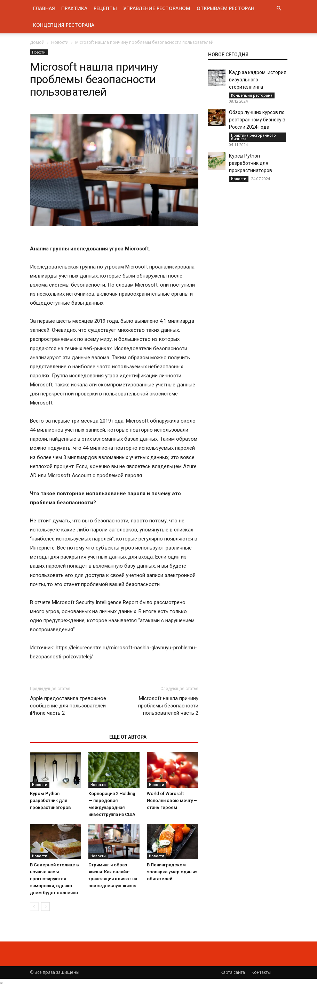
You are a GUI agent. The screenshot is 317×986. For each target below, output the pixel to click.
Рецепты (105, 8)
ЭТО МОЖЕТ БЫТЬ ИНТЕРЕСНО (66, 737)
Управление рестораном (156, 8)
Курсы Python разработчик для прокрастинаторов (50, 800)
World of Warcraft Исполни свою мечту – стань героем (172, 800)
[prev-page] (34, 906)
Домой (37, 42)
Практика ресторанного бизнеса (253, 137)
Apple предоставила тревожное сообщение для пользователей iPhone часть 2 (68, 705)
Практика (74, 8)
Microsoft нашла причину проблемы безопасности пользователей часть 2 (168, 705)
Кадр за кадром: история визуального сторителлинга (257, 80)
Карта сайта (233, 972)
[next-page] (45, 906)
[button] (279, 8)
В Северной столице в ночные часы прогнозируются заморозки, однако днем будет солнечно (54, 878)
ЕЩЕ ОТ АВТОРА (127, 737)
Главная (44, 8)
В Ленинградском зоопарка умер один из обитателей (172, 871)
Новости (60, 42)
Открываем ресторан (225, 8)
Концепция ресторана (63, 25)
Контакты (261, 972)
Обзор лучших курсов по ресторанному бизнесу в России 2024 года (257, 120)
